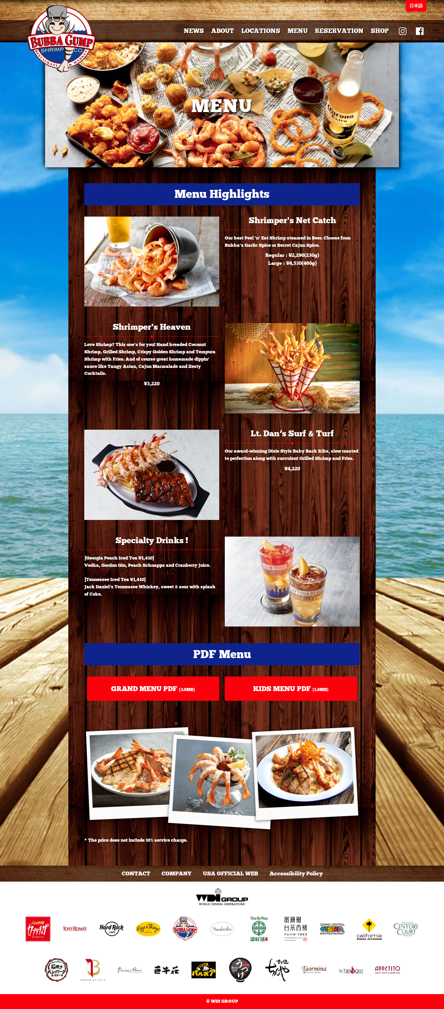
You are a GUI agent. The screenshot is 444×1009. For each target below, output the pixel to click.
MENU (298, 31)
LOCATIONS (260, 31)
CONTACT (136, 873)
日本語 (416, 5)
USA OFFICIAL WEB (230, 873)
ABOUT (222, 31)
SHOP (380, 31)
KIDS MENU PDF (290, 688)
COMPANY (176, 873)
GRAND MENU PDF (153, 688)
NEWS (194, 31)
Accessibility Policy (296, 873)
